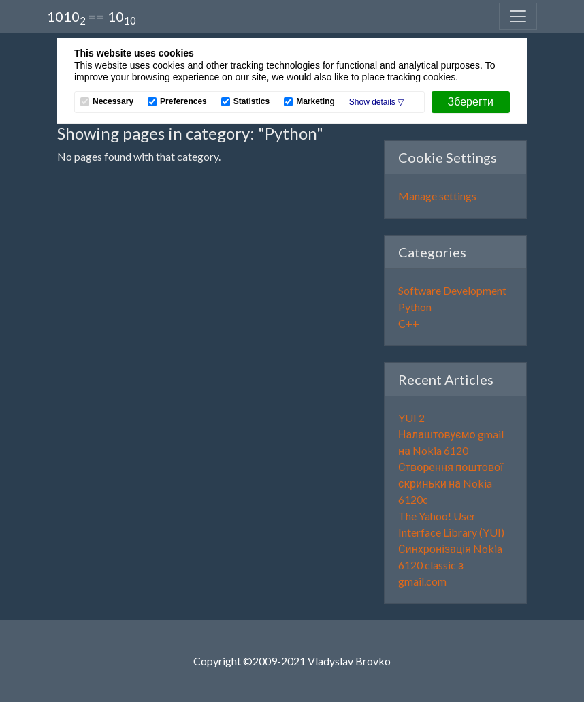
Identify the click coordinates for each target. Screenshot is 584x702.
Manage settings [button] (437, 195)
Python (415, 306)
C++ (408, 323)
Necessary (113, 101)
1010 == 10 (91, 17)
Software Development (452, 290)
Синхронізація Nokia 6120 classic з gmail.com (450, 565)
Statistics (251, 101)
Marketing (315, 101)
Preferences (183, 101)
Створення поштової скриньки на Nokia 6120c (450, 483)
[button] (376, 102)
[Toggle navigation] (518, 16)
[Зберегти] (471, 102)
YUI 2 (411, 417)
